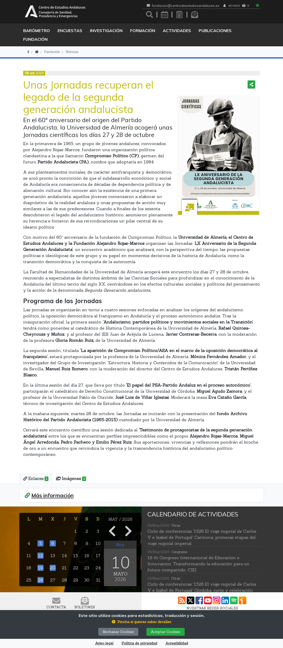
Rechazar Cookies (118, 631)
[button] (141, 622)
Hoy (120, 544)
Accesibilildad (176, 643)
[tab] (35, 479)
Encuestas (70, 30)
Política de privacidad (139, 643)
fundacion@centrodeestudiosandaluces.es (185, 5)
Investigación (106, 30)
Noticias (72, 52)
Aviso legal (104, 643)
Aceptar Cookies (165, 631)
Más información (52, 495)
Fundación (35, 39)
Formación (142, 30)
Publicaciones (215, 30)
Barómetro (36, 30)
